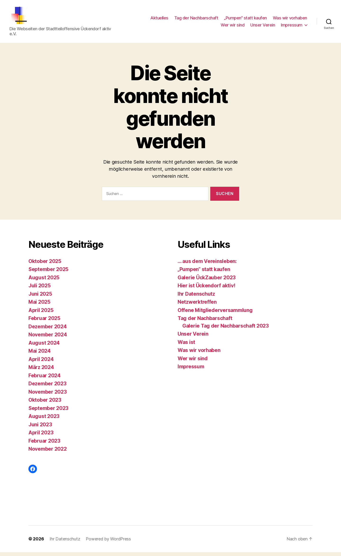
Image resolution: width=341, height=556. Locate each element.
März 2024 (41, 371)
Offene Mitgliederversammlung (215, 314)
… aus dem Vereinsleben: (207, 265)
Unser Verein (262, 26)
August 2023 (43, 420)
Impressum (291, 26)
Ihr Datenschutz (196, 298)
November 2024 (47, 339)
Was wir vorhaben (290, 19)
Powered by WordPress (108, 542)
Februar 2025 (44, 322)
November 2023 (47, 396)
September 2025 (48, 273)
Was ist (186, 346)
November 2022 (47, 453)
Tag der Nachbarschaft (196, 19)
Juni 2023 (40, 428)
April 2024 (41, 363)
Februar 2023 (44, 445)
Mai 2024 (39, 355)
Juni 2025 (40, 298)
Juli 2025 (39, 290)
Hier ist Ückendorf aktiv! (206, 290)
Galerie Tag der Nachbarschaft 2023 (225, 330)
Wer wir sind (232, 26)
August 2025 (43, 281)
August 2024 (44, 347)
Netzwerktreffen (197, 306)
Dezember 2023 (47, 388)
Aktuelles (159, 19)
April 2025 (40, 314)
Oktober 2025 (44, 265)
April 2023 (40, 437)
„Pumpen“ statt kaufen (245, 19)
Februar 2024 (44, 379)
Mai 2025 (39, 306)
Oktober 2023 (44, 404)
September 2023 (48, 412)
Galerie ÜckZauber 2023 (207, 281)
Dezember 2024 (47, 330)
